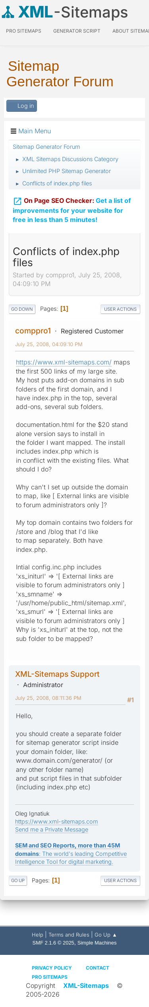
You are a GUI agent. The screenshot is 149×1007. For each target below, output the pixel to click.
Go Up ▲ (106, 934)
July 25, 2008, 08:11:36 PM (48, 698)
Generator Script (77, 31)
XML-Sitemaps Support (57, 674)
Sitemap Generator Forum (60, 73)
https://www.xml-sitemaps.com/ (64, 362)
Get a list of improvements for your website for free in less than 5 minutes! (72, 204)
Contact (97, 968)
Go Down (22, 309)
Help (37, 934)
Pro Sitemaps (50, 977)
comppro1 (33, 330)
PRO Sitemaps (23, 31)
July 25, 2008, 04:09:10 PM (49, 344)
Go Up (18, 880)
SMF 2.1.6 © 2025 (53, 943)
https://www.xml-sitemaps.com (56, 821)
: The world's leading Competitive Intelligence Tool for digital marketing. (71, 853)
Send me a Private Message (51, 829)
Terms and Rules (68, 934)
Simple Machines (97, 943)
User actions (120, 309)
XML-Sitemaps (86, 985)
